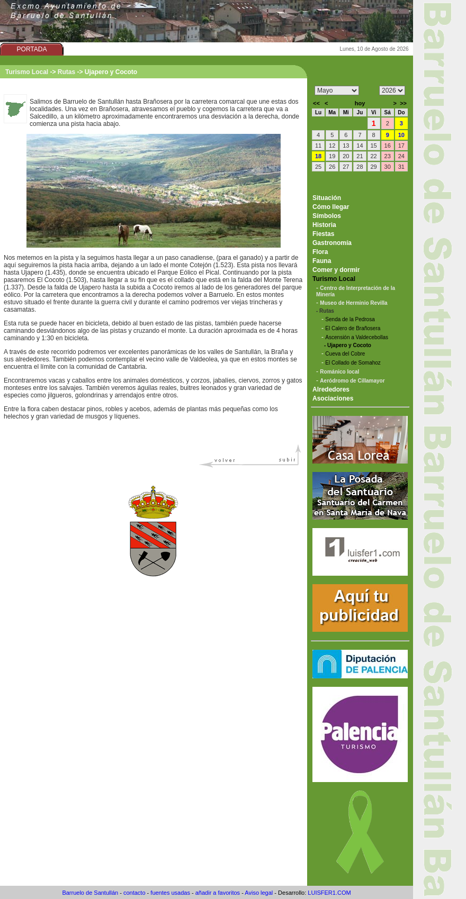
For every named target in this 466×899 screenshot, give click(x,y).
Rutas (66, 72)
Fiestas (323, 234)
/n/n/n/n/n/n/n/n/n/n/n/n (337, 90)
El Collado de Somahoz (353, 363)
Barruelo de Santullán (90, 892)
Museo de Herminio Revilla (353, 303)
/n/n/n (392, 90)
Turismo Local (26, 72)
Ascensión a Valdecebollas (356, 337)
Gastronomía (332, 243)
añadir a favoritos (217, 892)
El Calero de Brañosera (352, 328)
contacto (134, 892)
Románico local (339, 372)
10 (401, 135)
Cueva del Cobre (345, 354)
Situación (326, 198)
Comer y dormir (336, 270)
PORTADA (32, 49)
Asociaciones (332, 398)
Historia (324, 225)
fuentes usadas (170, 892)
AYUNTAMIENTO (95, 49)
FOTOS (222, 49)
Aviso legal (259, 892)
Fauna (321, 261)
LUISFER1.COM (329, 892)
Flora (320, 252)
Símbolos (326, 216)
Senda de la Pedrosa (349, 319)
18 (318, 156)
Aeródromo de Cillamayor (352, 381)
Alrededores (331, 389)
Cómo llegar (330, 207)
